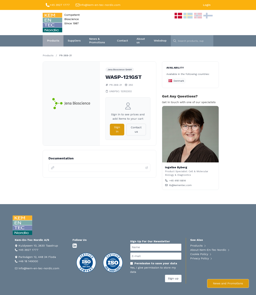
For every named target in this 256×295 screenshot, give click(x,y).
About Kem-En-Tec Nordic (210, 250)
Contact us (136, 129)
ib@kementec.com (178, 185)
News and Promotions (228, 283)
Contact (122, 40)
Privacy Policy (201, 258)
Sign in (117, 129)
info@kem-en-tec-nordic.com (100, 5)
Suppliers (74, 40)
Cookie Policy (201, 254)
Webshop (160, 40)
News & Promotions (97, 40)
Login (206, 5)
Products (53, 40)
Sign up (173, 278)
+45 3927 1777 (60, 5)
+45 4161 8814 (175, 180)
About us (141, 40)
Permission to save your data (153, 263)
